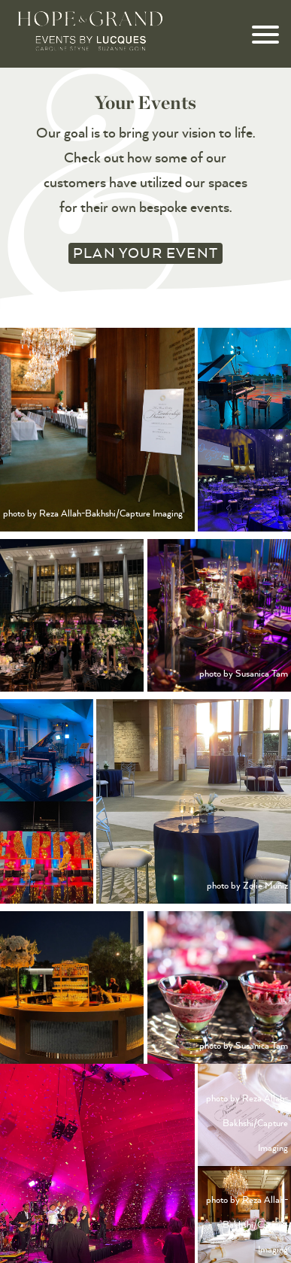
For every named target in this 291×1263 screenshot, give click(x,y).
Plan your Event (145, 253)
